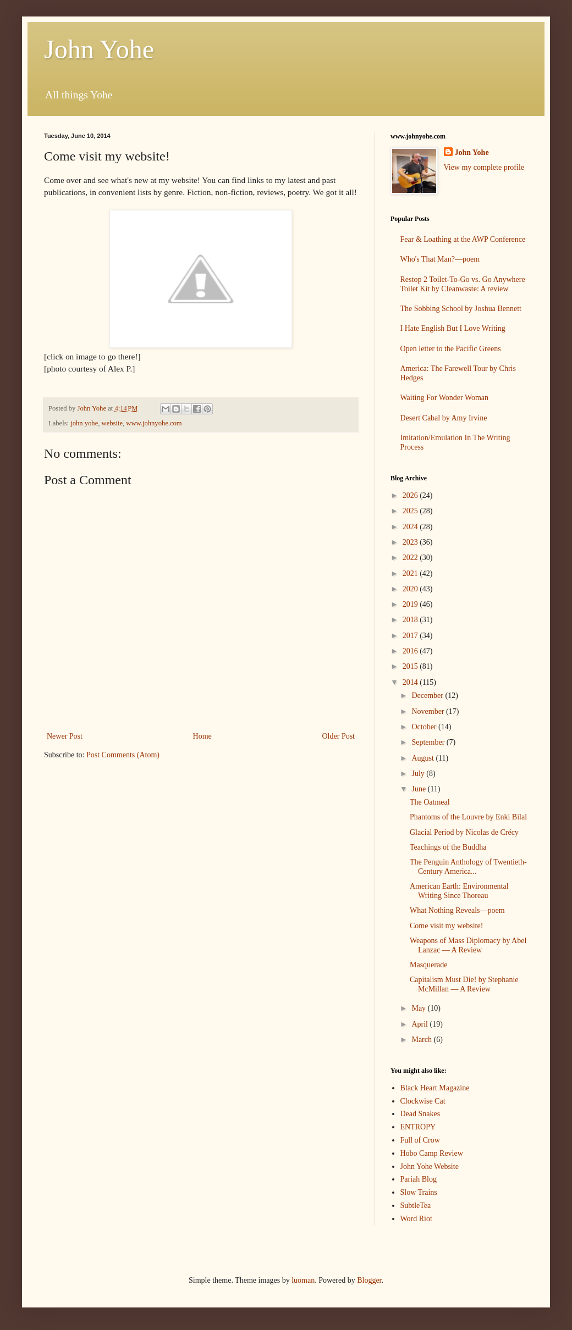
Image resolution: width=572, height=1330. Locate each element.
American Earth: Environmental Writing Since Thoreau (459, 891)
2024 (411, 527)
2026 (411, 495)
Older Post (338, 736)
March (422, 1039)
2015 (411, 666)
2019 (411, 604)
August (423, 758)
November (428, 711)
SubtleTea (415, 1205)
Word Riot (416, 1219)
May (419, 1008)
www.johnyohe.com (154, 423)
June (419, 789)
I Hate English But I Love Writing (452, 328)
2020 (411, 589)
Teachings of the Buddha (448, 847)
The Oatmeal (430, 802)
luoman (303, 1280)
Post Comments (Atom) (123, 755)
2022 (411, 557)
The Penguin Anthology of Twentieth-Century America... (468, 866)
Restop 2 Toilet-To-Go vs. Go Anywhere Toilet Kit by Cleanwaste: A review (462, 284)
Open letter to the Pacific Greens (450, 349)
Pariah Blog (418, 1179)
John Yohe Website (429, 1166)
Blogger (369, 1280)
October (424, 727)
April (420, 1024)
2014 (411, 682)
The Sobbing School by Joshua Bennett (461, 308)
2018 (411, 620)
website (112, 423)
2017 (411, 635)
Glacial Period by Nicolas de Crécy (464, 832)
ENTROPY (418, 1127)
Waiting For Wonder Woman (444, 398)
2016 (411, 651)
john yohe (84, 423)
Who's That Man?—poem (440, 259)
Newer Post (64, 736)
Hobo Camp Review (431, 1153)
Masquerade (428, 965)
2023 (411, 542)
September (428, 742)
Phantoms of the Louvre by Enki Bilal (468, 817)
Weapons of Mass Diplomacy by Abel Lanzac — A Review (468, 945)
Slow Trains (418, 1192)
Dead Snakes (420, 1114)
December (428, 695)
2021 (411, 573)
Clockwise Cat (423, 1101)
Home (202, 736)
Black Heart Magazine (435, 1088)
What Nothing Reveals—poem (457, 910)
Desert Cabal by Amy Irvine (443, 418)
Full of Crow (420, 1140)
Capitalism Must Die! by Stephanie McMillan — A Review (464, 984)
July (418, 773)
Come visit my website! (446, 926)
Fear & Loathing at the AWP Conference (463, 239)
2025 (411, 511)
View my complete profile (484, 167)
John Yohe (99, 49)
